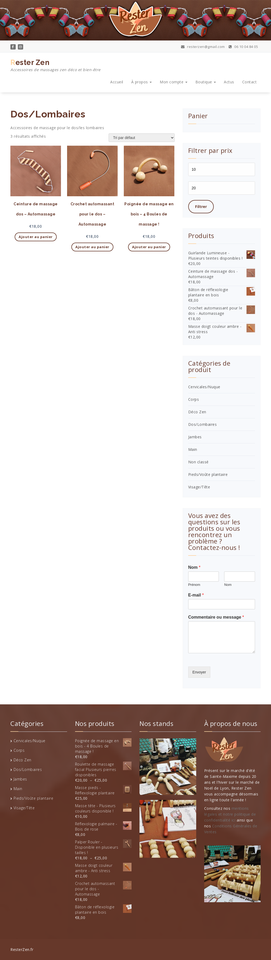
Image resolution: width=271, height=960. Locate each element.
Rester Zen (55, 65)
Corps (193, 399)
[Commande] (142, 137)
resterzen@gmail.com (203, 46)
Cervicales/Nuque (204, 386)
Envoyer (199, 672)
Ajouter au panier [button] (36, 236)
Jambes (195, 436)
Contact (249, 81)
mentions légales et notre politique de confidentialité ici (230, 814)
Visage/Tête (199, 486)
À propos (141, 81)
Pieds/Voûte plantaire (208, 474)
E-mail (196, 595)
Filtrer (201, 206)
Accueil (116, 81)
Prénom (194, 585)
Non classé (198, 461)
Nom (194, 567)
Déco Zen (197, 411)
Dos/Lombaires (202, 424)
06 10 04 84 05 (243, 46)
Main (192, 449)
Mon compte (173, 81)
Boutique (205, 81)
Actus (229, 81)
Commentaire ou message (216, 617)
